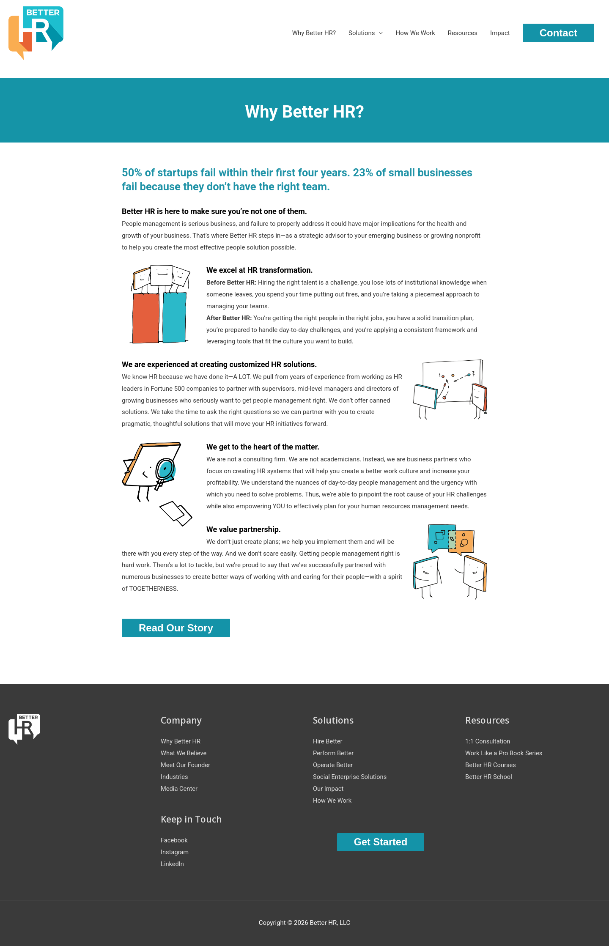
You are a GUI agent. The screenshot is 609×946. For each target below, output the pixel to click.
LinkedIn (172, 864)
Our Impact (328, 789)
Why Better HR (181, 742)
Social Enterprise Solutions (350, 777)
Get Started (380, 842)
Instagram (175, 852)
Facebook (174, 841)
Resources (462, 33)
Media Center (179, 789)
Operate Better (333, 765)
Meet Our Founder (186, 765)
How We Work (415, 33)
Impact (500, 33)
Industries (175, 777)
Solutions (361, 33)
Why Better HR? (314, 33)
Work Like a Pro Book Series (504, 753)
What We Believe (184, 753)
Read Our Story (176, 627)
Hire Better (328, 742)
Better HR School (489, 777)
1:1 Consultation (488, 742)
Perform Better (333, 753)
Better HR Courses (491, 765)
